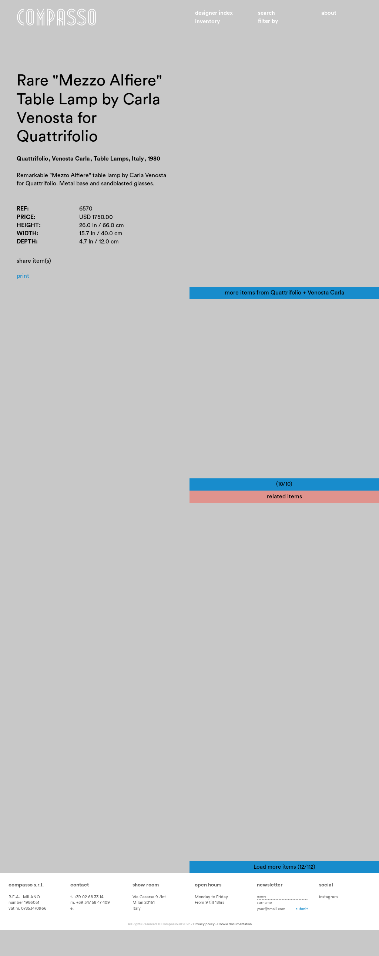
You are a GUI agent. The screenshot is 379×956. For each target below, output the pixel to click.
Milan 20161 (144, 929)
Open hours (208, 911)
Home (57, 17)
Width (27, 234)
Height (28, 226)
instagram (328, 923)
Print (23, 276)
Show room (146, 911)
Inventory (207, 21)
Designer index (214, 13)
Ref (22, 209)
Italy (137, 935)
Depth (26, 242)
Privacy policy (204, 950)
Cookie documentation (234, 950)
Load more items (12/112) (284, 893)
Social (326, 911)
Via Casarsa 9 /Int (149, 923)
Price (25, 218)
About (328, 13)
